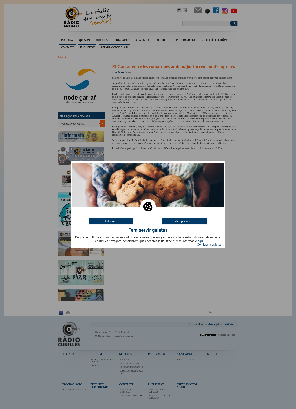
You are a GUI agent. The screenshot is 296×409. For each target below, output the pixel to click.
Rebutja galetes (111, 221)
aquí (201, 241)
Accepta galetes (184, 221)
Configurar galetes (209, 244)
